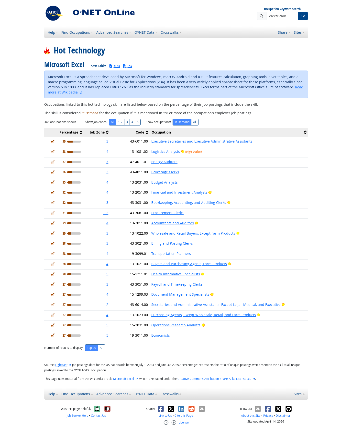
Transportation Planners (171, 253)
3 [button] (107, 141)
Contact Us (98, 416)
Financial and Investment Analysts (179, 192)
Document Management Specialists (180, 294)
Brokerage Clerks (165, 172)
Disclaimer (283, 416)
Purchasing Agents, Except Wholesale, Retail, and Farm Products (203, 314)
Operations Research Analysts (175, 325)
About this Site (251, 416)
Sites (298, 32)
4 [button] (107, 151)
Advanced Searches (112, 32)
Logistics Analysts (165, 151)
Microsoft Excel (123, 379)
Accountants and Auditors (172, 223)
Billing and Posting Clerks (172, 243)
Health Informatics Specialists (175, 274)
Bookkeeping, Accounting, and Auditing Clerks (188, 202)
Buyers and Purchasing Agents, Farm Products (189, 263)
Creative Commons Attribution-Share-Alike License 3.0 (214, 379)
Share (282, 32)
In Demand (182, 122)
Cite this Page (184, 416)
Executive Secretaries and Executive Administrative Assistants (201, 141)
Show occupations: (158, 122)
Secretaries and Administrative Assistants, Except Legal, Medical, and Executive (216, 304)
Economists (160, 335)
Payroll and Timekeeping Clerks (177, 284)
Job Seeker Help (77, 416)
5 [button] (107, 274)
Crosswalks (170, 32)
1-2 (120, 122)
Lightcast (61, 365)
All (112, 122)
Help (51, 32)
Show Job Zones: (96, 122)
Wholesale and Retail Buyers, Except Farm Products (193, 233)
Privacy (268, 416)
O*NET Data (144, 32)
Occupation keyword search (282, 9)
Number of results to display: (63, 348)
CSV (127, 65)
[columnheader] (64, 132)
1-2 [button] (105, 212)
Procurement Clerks (167, 212)
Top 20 (91, 348)
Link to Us (165, 416)
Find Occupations (75, 32)
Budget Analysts (164, 182)
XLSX (114, 65)
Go (303, 16)
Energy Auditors (164, 161)
